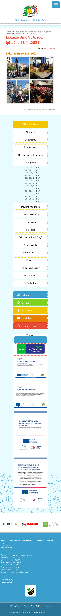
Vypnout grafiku (49, 606)
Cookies (26, 606)
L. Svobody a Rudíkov (31, 20)
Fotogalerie (18, 34)
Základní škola (10, 34)
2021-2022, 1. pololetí (29, 34)
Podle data (51, 48)
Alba (44, 48)
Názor (41, 606)
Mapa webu (34, 606)
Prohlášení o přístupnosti (15, 606)
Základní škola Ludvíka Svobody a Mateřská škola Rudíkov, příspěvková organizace (28, 32)
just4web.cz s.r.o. (39, 612)
